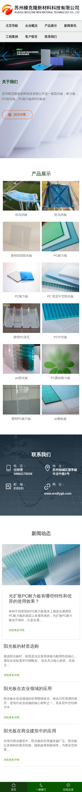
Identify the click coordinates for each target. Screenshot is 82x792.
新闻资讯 (70, 25)
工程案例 (12, 36)
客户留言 (31, 36)
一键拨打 (41, 789)
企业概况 (31, 25)
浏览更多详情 (16, 630)
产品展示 (51, 25)
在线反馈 (68, 789)
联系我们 (51, 36)
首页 (13, 789)
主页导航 (12, 25)
